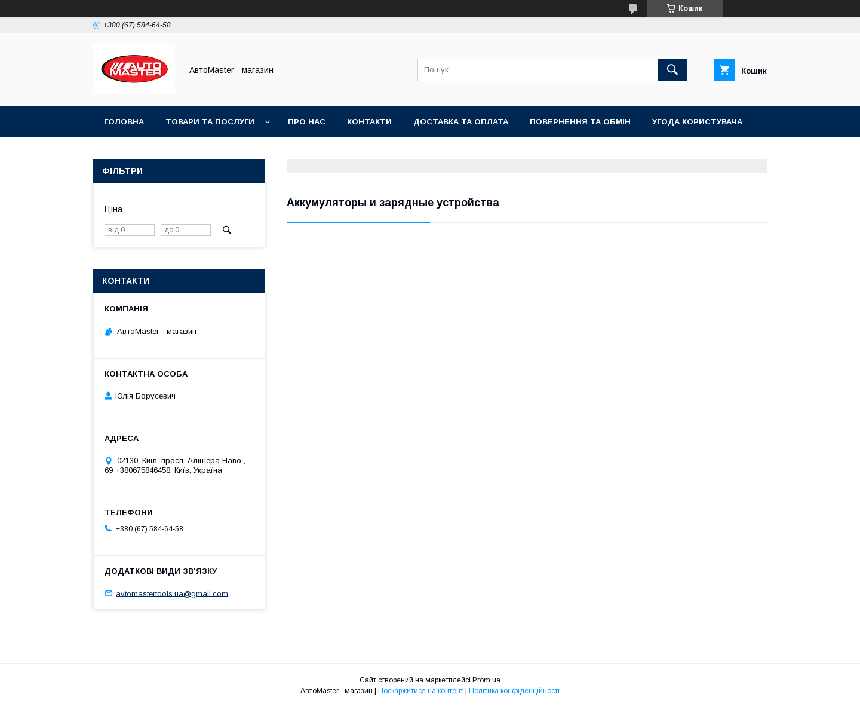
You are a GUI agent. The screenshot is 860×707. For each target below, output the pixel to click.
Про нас (306, 121)
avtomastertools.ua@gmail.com (172, 593)
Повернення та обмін (580, 121)
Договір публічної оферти (166, 152)
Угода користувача (697, 121)
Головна (124, 121)
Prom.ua (486, 680)
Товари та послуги (209, 121)
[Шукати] (672, 70)
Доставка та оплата (460, 121)
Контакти (369, 121)
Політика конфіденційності (514, 691)
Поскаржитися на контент (420, 691)
